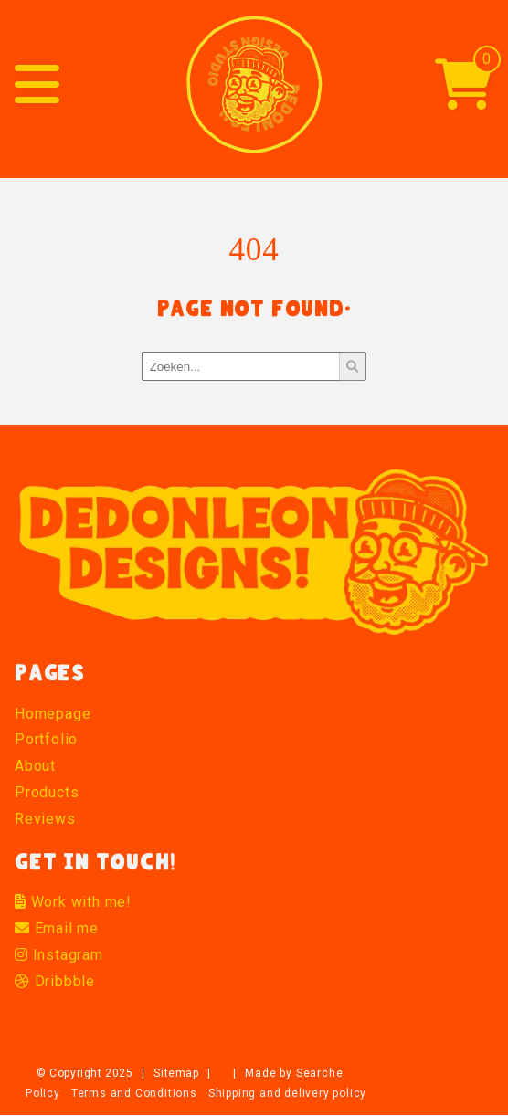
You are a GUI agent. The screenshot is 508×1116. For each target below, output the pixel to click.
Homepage (52, 713)
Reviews (45, 818)
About (35, 765)
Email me (57, 928)
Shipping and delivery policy (287, 1093)
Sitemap (175, 1073)
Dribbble (55, 981)
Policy (43, 1093)
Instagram (59, 954)
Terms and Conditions (134, 1093)
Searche (320, 1073)
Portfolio (46, 739)
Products (47, 792)
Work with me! (73, 902)
